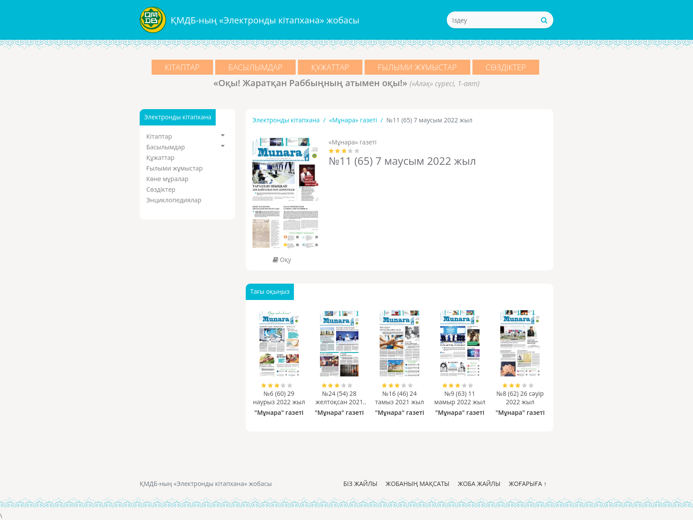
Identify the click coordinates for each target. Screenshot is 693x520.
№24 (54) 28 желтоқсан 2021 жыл (339, 397)
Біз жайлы (360, 483)
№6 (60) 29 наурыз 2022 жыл (279, 397)
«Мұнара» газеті (353, 120)
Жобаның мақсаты (417, 483)
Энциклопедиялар (174, 200)
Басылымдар (255, 67)
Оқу (282, 259)
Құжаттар (330, 67)
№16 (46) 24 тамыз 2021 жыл (399, 397)
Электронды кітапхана (286, 120)
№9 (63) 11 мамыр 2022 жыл (459, 397)
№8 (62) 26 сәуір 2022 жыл (520, 397)
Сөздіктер (506, 67)
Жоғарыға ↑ (528, 483)
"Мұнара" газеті (279, 412)
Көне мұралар (167, 179)
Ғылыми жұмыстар (417, 67)
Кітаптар (182, 67)
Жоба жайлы (479, 483)
